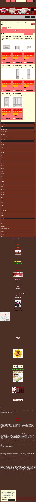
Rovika (2, 215)
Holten (2, 173)
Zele (2, 225)
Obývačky (18, 141)
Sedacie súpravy (18, 125)
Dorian (2, 163)
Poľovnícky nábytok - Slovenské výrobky (8, 132)
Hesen (2, 171)
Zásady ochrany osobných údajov (6, 497)
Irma (2, 178)
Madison (2, 192)
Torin (2, 220)
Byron (2, 160)
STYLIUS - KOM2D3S (6, 36)
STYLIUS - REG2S (28, 65)
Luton (2, 191)
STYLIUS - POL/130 (6, 65)
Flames (2, 168)
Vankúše (2, 234)
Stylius (2, 218)
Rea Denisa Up (3, 210)
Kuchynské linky (4, 136)
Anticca (2, 145)
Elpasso (2, 165)
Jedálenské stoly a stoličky (6, 137)
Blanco (2, 157)
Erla (2, 166)
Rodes (2, 213)
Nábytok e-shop (18, 123)
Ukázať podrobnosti (4, 499)
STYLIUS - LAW (27, 36)
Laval (2, 186)
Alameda (2, 142)
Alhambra (3, 144)
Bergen (2, 155)
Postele (18, 126)
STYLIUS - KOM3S (17, 36)
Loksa (2, 187)
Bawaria (2, 152)
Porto (2, 208)
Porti (2, 207)
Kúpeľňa (2, 231)
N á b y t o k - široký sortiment (18, 128)
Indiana (2, 176)
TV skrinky (3, 226)
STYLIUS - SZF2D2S (6, 93)
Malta (2, 197)
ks (3, 62)
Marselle (3, 194)
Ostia (2, 204)
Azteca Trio (3, 149)
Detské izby (18, 139)
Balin (2, 150)
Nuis (2, 202)
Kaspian (2, 181)
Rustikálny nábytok (18, 131)
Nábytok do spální (18, 230)
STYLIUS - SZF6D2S (17, 93)
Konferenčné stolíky (5, 228)
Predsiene (3, 134)
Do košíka (7, 62)
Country (2, 162)
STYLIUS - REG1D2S (17, 65)
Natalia (2, 199)
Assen (2, 147)
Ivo (1, 179)
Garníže (18, 236)
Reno (2, 212)
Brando (2, 158)
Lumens (2, 189)
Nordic (2, 200)
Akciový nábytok (4, 129)
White (2, 223)
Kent (2, 183)
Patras (2, 205)
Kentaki (2, 184)
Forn (2, 170)
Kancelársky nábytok (18, 233)
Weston (2, 221)
